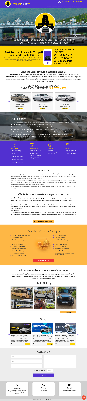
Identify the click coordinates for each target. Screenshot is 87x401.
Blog (75, 6)
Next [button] (78, 101)
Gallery (71, 6)
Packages (66, 6)
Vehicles (49, 6)
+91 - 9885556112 (66, 2)
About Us (60, 6)
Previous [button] (9, 101)
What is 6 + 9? (39, 370)
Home (44, 6)
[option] (21, 101)
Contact (80, 6)
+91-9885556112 (43, 390)
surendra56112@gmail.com (69, 390)
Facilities (54, 6)
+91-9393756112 (43, 392)
